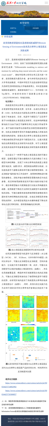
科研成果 (36, 28)
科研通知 (13, 32)
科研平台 (13, 28)
